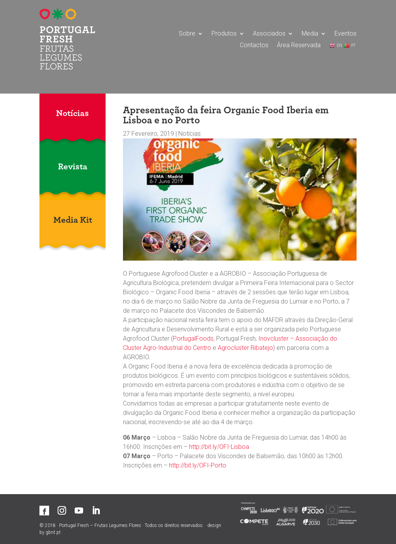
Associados (269, 34)
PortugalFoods (193, 338)
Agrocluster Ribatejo (245, 347)
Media (310, 34)
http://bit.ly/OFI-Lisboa (219, 446)
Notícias (189, 133)
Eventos (346, 34)
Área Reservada (299, 46)
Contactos (254, 46)
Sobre (187, 34)
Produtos (224, 34)
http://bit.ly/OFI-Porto (197, 465)
